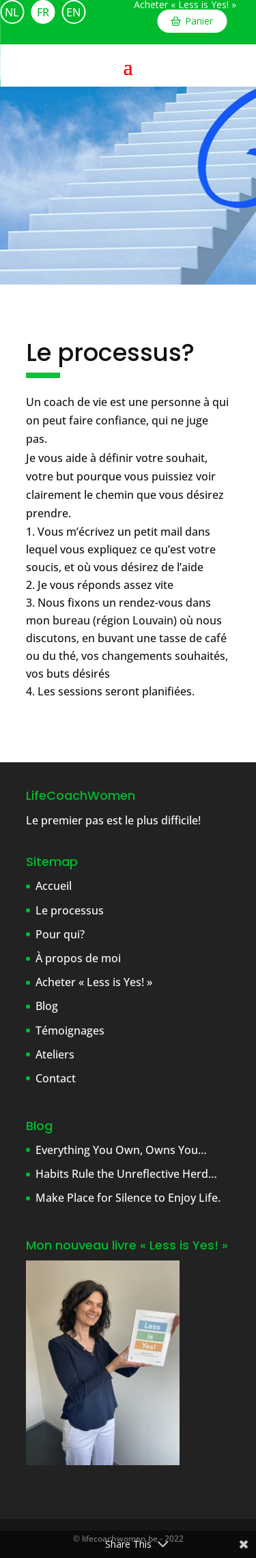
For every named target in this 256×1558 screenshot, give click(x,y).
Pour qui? (60, 934)
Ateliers (54, 1054)
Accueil (53, 885)
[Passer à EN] (73, 12)
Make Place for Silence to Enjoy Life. (128, 1197)
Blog (46, 1005)
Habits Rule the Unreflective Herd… (126, 1173)
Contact (55, 1078)
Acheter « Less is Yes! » (185, 5)
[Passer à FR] (43, 12)
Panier (199, 20)
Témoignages (69, 1030)
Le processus (69, 910)
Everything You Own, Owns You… (121, 1149)
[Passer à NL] (12, 12)
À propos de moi (78, 958)
